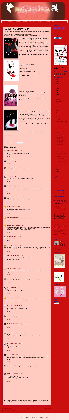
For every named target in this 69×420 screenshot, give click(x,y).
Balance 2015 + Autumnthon (61, 161)
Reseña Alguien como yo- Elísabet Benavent (60, 141)
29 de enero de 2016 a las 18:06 (14, 217)
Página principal (8, 21)
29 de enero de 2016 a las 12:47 (16, 150)
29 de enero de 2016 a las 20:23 (15, 268)
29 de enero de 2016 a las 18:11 (19, 225)
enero (57, 119)
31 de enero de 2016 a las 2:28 (15, 354)
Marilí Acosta (9, 255)
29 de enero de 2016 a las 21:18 (16, 278)
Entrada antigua (47, 408)
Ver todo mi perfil (57, 249)
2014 (56, 171)
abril (57, 114)
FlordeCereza (9, 365)
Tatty (8, 217)
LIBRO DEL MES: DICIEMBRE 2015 (59, 144)
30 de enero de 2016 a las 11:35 (16, 305)
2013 (56, 173)
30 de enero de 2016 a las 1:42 (15, 287)
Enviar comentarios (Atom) (11, 410)
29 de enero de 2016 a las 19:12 (15, 236)
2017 (56, 96)
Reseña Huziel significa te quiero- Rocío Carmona (60, 148)
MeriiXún (8, 150)
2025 (56, 81)
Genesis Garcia (9, 373)
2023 (56, 85)
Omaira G (9, 245)
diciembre (58, 99)
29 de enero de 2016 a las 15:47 (15, 176)
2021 (56, 88)
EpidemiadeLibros (10, 225)
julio (57, 108)
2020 (56, 90)
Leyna (8, 185)
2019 (56, 92)
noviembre (58, 101)
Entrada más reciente (7, 408)
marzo (57, 116)
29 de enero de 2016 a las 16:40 (18, 196)
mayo (57, 112)
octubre (57, 103)
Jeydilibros (9, 305)
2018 (56, 94)
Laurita (8, 236)
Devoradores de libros (11, 332)
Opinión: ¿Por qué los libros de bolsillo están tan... (61, 122)
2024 (56, 83)
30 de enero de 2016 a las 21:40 (17, 343)
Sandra (8, 268)
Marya (62, 241)
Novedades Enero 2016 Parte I (61, 156)
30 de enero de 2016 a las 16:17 (20, 332)
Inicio (28, 408)
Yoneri (8, 354)
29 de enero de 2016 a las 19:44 (16, 245)
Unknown (8, 297)
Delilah (8, 287)
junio (57, 110)
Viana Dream (9, 343)
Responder (8, 156)
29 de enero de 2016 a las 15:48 (14, 185)
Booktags (25, 21)
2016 (56, 97)
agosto (57, 106)
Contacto (47, 21)
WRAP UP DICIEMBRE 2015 (61, 135)
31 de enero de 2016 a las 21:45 (17, 365)
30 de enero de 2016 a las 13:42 (16, 323)
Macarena (9, 206)
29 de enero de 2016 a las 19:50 (17, 255)
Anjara (8, 176)
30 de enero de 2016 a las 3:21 (16, 297)
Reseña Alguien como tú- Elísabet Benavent (60, 151)
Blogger (47, 417)
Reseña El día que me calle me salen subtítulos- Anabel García (60, 231)
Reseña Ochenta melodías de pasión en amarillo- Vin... (61, 128)
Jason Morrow (35, 417)
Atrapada (8, 323)
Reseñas (17, 21)
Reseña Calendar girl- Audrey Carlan (60, 199)
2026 (56, 79)
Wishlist (40, 21)
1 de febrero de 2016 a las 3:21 (18, 373)
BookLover (9, 278)
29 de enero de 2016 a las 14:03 (15, 167)
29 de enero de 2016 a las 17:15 (16, 206)
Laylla (8, 167)
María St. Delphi (10, 196)
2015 (56, 169)
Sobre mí (32, 21)
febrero (57, 117)
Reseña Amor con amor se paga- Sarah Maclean (60, 138)
